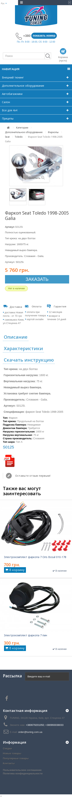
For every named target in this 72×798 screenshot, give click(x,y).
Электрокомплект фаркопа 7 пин (25, 635)
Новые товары (12, 753)
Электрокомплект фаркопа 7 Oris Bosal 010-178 (35, 557)
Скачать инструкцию (29, 360)
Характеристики (23, 348)
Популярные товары (16, 758)
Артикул (9, 226)
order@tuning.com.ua (30, 732)
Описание (15, 337)
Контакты (9, 763)
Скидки (7, 748)
